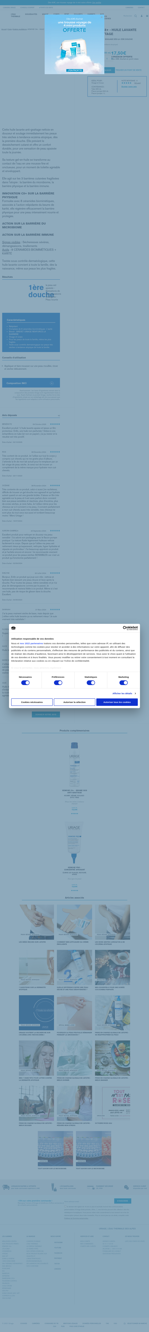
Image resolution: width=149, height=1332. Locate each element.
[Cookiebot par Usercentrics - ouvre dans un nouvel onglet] (125, 628)
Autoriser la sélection (74, 702)
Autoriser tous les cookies (117, 702)
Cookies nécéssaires (32, 702)
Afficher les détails (122, 693)
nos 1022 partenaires (31, 643)
